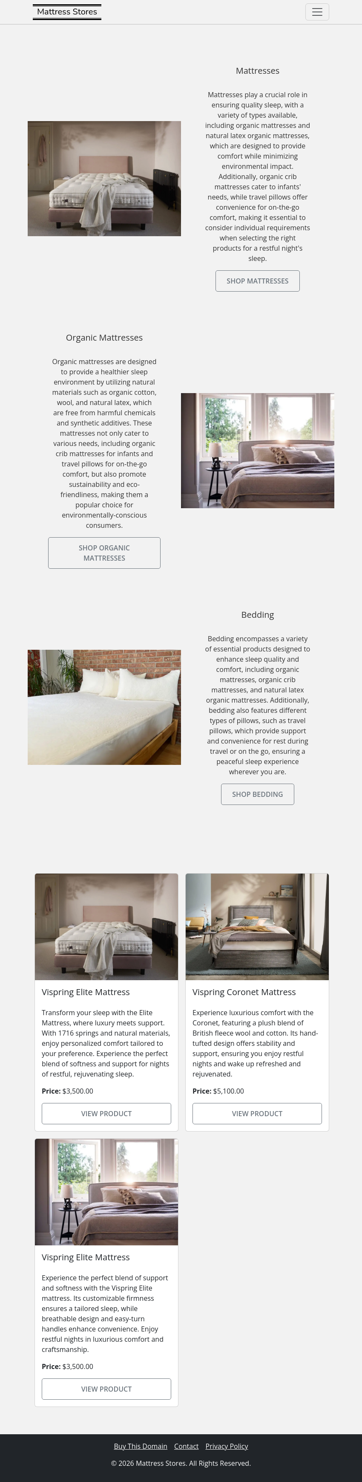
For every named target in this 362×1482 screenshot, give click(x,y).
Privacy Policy (227, 1446)
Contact (186, 1446)
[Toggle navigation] (317, 11)
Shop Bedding (257, 794)
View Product (106, 1113)
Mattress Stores (67, 11)
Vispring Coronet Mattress (244, 992)
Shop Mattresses (257, 281)
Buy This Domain (141, 1446)
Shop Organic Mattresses (104, 553)
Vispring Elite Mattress (86, 992)
